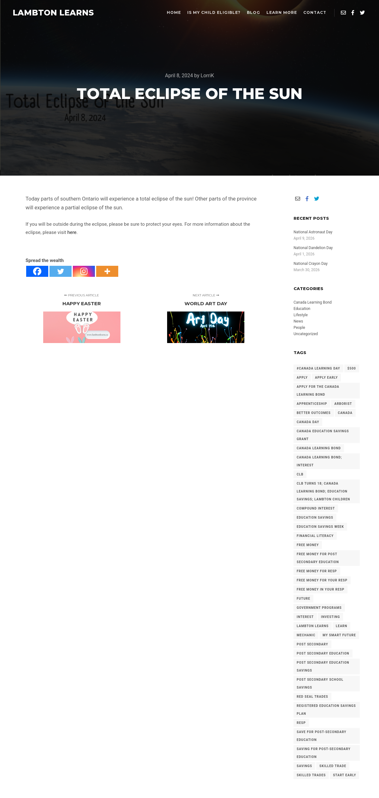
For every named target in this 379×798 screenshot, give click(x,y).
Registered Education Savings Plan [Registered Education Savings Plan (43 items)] (326, 709)
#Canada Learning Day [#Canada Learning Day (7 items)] (318, 368)
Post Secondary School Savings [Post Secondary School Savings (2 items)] (320, 683)
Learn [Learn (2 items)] (341, 626)
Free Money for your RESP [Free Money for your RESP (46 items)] (322, 580)
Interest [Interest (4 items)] (305, 617)
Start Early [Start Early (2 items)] (344, 775)
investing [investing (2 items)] (330, 617)
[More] (107, 271)
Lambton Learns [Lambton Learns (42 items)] (313, 626)
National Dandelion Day (313, 248)
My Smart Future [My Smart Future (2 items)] (339, 635)
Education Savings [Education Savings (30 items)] (315, 517)
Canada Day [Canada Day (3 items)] (308, 422)
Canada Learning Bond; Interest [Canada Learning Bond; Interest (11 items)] (319, 461)
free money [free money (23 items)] (308, 545)
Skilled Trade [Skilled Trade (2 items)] (332, 766)
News (298, 321)
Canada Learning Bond (313, 302)
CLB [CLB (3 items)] (300, 474)
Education (302, 308)
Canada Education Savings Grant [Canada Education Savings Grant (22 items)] (323, 435)
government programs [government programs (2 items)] (319, 607)
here (71, 232)
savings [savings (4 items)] (304, 766)
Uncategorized (306, 334)
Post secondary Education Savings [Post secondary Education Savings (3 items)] (323, 666)
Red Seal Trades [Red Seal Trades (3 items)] (312, 696)
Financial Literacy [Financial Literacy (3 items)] (315, 536)
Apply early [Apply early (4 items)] (326, 377)
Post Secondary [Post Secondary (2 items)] (312, 644)
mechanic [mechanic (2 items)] (306, 635)
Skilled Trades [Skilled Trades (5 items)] (311, 775)
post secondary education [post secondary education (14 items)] (323, 653)
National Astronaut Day (313, 232)
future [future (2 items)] (303, 598)
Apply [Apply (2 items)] (302, 377)
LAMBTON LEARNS (44, 12)
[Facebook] (37, 271)
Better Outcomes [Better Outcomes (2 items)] (314, 413)
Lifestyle (301, 315)
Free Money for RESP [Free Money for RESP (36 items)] (317, 571)
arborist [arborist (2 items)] (343, 403)
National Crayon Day (311, 263)
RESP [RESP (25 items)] (301, 723)
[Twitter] (61, 271)
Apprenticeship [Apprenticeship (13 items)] (312, 403)
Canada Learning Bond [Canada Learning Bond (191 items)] (319, 448)
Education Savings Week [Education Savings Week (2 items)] (320, 526)
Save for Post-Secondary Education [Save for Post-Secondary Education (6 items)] (322, 736)
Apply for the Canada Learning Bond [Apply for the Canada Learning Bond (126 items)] (318, 390)
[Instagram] (84, 271)
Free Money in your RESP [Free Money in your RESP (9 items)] (320, 589)
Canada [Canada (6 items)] (345, 413)
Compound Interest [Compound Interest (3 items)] (316, 508)
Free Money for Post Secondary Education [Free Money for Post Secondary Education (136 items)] (318, 558)
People (299, 327)
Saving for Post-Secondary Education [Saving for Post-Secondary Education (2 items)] (324, 753)
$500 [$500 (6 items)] (351, 368)
